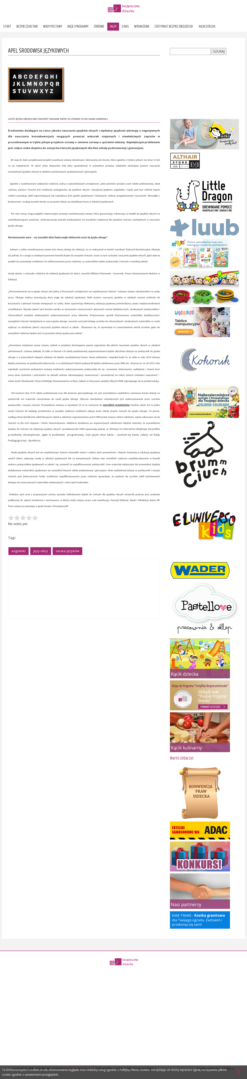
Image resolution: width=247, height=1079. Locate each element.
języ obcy (40, 551)
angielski (18, 551)
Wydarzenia (141, 26)
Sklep (113, 26)
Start (7, 26)
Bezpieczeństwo (27, 26)
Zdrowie (99, 26)
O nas (125, 26)
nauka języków (67, 551)
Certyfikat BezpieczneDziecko (174, 26)
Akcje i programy (77, 26)
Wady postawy (52, 26)
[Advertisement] (84, 589)
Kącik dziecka (207, 26)
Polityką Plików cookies (134, 1070)
